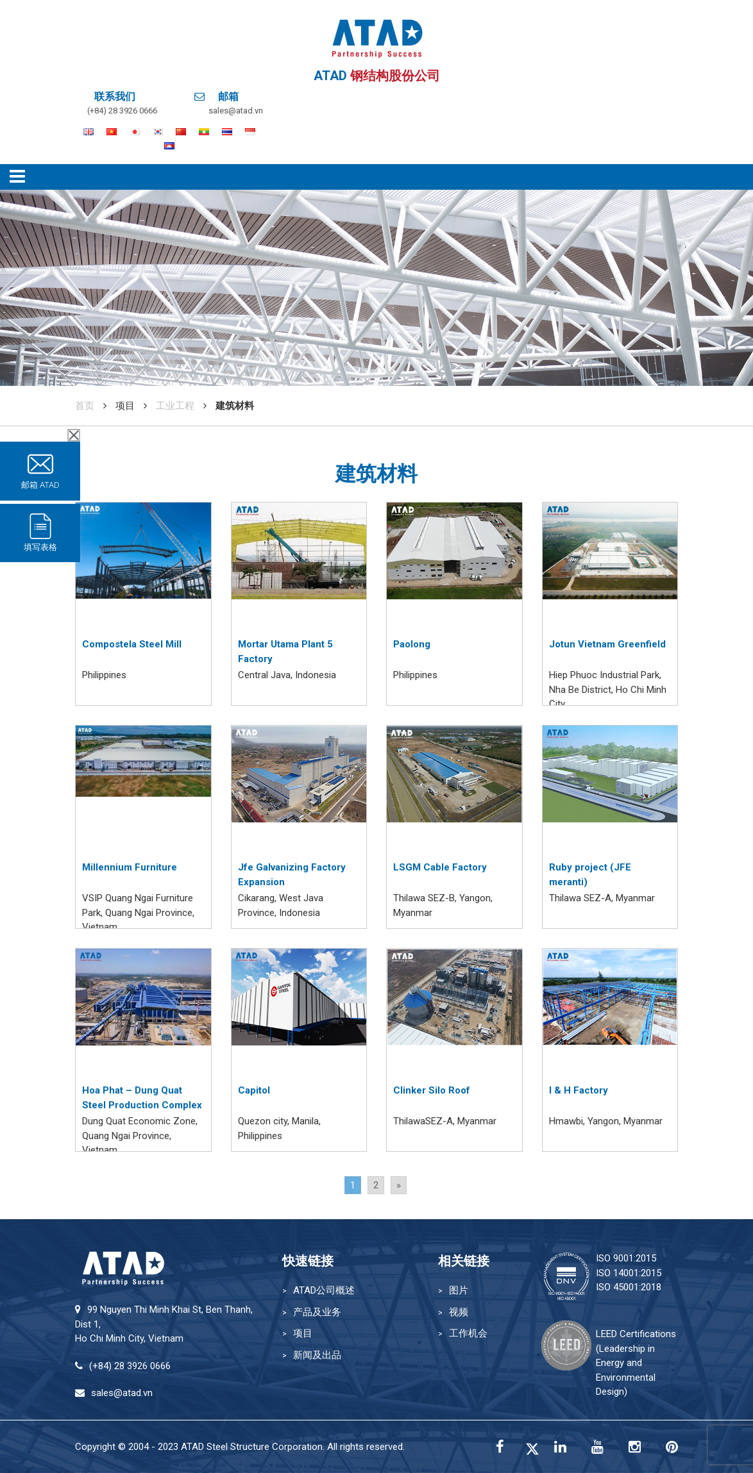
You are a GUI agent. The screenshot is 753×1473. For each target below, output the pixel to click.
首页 (84, 406)
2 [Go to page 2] (375, 1185)
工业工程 (175, 406)
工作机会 (468, 1333)
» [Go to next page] (398, 1185)
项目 (302, 1333)
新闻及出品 (317, 1355)
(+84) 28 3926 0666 (122, 110)
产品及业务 (317, 1312)
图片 (458, 1290)
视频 (458, 1312)
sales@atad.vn (235, 110)
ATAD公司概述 (324, 1290)
